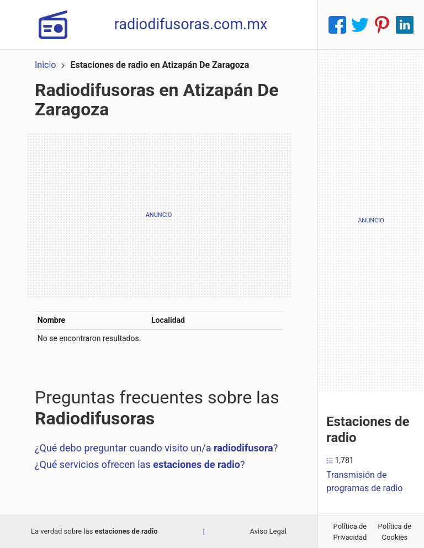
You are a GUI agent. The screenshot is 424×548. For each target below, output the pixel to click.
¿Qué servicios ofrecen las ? (140, 464)
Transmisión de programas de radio (364, 481)
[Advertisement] (159, 215)
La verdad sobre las (94, 531)
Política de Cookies (395, 531)
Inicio (45, 65)
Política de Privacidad (350, 531)
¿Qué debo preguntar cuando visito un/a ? (156, 448)
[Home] (53, 24)
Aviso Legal (268, 531)
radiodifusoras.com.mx (191, 24)
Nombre (51, 320)
